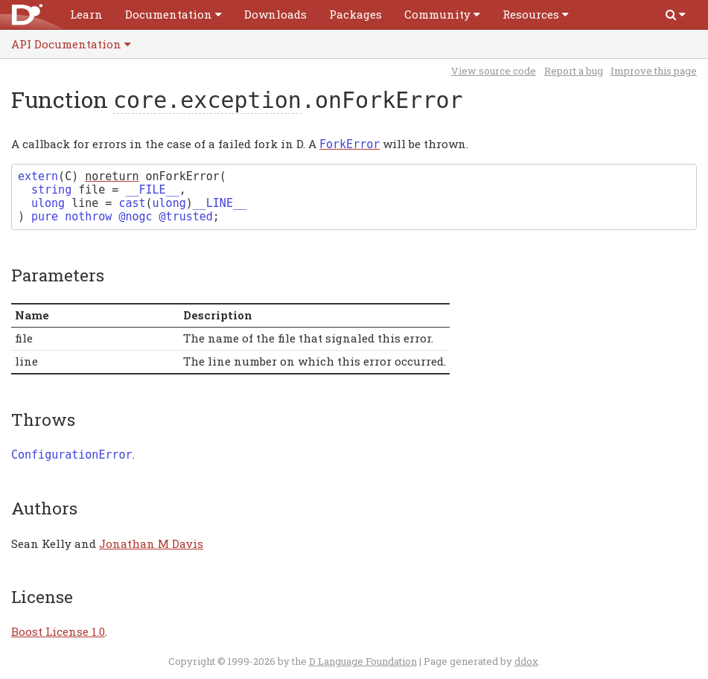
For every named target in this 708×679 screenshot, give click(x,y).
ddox (526, 661)
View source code (493, 70)
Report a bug (573, 70)
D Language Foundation (363, 661)
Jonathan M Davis (151, 543)
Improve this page (653, 70)
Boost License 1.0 (58, 631)
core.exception (207, 100)
